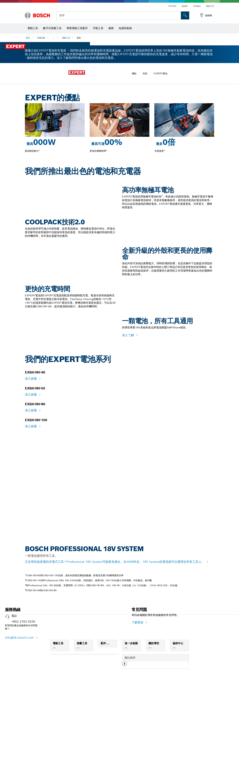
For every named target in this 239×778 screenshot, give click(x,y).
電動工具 (66, 38)
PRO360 (172, 6)
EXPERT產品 (160, 165)
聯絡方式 (210, 6)
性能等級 (41, 38)
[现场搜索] (185, 15)
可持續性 (197, 6)
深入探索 (31, 649)
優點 (134, 165)
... (54, 38)
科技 (145, 165)
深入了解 (128, 547)
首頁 (28, 38)
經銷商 (185, 6)
